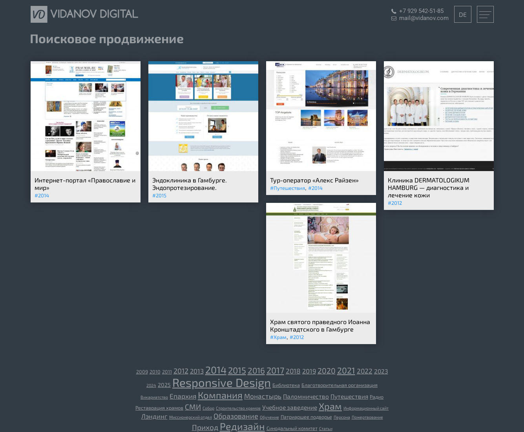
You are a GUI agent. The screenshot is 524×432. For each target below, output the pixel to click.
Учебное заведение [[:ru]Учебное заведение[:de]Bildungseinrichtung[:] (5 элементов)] (289, 407)
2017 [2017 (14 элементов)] (275, 370)
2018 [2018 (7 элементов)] (293, 371)
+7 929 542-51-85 (421, 11)
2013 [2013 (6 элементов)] (197, 371)
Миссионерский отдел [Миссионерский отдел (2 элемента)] (190, 416)
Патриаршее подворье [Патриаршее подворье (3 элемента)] (306, 417)
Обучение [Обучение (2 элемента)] (269, 416)
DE (463, 14)
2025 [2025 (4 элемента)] (164, 384)
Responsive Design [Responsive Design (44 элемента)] (221, 382)
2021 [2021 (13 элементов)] (346, 370)
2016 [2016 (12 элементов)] (256, 370)
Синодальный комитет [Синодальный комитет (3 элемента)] (292, 428)
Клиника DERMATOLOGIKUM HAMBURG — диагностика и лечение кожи (428, 187)
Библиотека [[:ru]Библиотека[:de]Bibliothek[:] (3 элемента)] (286, 385)
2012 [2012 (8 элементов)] (180, 370)
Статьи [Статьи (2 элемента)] (325, 428)
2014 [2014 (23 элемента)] (215, 369)
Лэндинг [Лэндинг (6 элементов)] (154, 416)
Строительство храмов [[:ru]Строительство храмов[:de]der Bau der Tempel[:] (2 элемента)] (238, 407)
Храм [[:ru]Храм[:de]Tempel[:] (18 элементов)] (330, 406)
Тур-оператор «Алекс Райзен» (314, 180)
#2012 (395, 203)
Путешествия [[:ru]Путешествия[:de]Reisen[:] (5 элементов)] (349, 396)
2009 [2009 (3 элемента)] (142, 371)
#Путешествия (287, 188)
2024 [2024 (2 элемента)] (151, 385)
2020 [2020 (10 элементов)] (327, 370)
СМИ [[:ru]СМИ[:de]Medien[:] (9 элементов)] (193, 406)
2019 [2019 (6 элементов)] (309, 371)
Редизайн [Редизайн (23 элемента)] (242, 426)
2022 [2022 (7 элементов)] (364, 371)
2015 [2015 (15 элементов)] (237, 370)
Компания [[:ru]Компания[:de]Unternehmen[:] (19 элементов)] (220, 395)
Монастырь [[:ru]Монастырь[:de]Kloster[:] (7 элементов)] (262, 396)
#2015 (159, 195)
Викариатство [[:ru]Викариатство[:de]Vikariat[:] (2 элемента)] (154, 396)
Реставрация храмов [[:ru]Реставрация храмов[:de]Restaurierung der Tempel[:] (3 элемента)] (159, 408)
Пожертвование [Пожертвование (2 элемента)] (367, 416)
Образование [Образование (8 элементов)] (236, 416)
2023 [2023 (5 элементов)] (381, 371)
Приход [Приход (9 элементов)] (205, 427)
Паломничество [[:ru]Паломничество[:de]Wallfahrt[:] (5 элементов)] (306, 396)
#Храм (278, 337)
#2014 (42, 195)
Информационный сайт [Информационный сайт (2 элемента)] (366, 407)
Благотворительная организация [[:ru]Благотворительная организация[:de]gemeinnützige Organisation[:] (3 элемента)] (339, 385)
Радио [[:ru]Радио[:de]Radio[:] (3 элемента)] (376, 397)
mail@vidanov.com (424, 18)
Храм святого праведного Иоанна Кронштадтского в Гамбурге (320, 325)
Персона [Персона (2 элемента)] (342, 416)
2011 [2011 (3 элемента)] (167, 371)
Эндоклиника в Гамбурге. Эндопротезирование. (189, 183)
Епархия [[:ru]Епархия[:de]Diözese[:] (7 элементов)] (183, 396)
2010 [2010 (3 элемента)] (155, 371)
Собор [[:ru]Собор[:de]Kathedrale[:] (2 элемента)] (208, 407)
